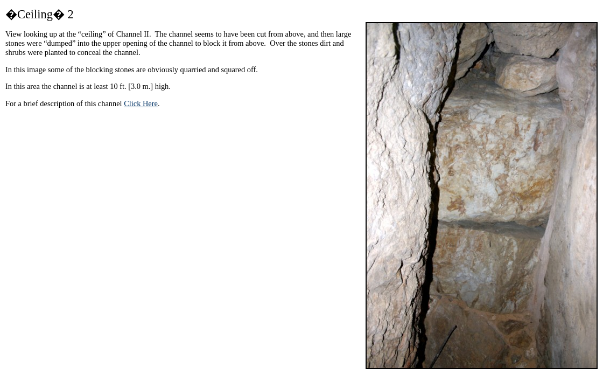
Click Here (141, 103)
